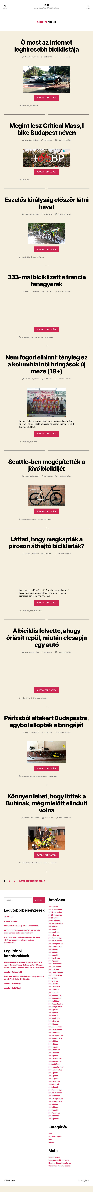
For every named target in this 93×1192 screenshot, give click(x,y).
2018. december (55, 938)
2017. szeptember (55, 972)
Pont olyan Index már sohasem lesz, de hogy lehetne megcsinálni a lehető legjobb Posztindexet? (22, 940)
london (44, 698)
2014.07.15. (48, 732)
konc (46, 5)
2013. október (54, 1096)
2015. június (53, 1044)
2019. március (54, 932)
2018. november (55, 941)
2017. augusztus (55, 975)
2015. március (54, 1050)
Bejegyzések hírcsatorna (58, 1160)
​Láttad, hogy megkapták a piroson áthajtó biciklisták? (46, 542)
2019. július (53, 926)
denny (32, 519)
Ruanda (41, 257)
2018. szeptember (55, 944)
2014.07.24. (48, 652)
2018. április (53, 955)
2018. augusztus (55, 947)
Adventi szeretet (11, 921)
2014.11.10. (48, 291)
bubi (27, 863)
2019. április (53, 929)
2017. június (53, 981)
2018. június (53, 952)
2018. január (53, 961)
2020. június (53, 918)
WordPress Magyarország (59, 1166)
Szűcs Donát (34, 476)
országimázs (52, 776)
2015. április (53, 1047)
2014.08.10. (48, 476)
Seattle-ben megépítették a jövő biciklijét (46, 465)
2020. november (55, 912)
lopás (45, 776)
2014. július (53, 1073)
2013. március (54, 1113)
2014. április (53, 1078)
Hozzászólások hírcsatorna (59, 1163)
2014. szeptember (55, 1067)
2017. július (52, 978)
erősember (34, 106)
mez (31, 442)
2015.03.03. (48, 140)
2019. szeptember (55, 924)
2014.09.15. (48, 379)
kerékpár (46, 863)
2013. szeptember (55, 1099)
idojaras (35, 257)
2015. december (55, 1027)
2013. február (54, 1116)
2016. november (55, 998)
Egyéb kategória (55, 1136)
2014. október (54, 1064)
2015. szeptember (55, 1035)
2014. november (55, 1061)
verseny (49, 519)
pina (35, 442)
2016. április (53, 1015)
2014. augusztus (55, 1070)
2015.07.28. (48, 57)
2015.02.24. (48, 214)
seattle (43, 519)
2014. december (55, 1058)
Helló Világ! (8, 917)
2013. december (55, 1090)
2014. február (54, 1084)
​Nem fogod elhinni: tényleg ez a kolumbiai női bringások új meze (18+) (46, 364)
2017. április (53, 984)
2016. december (55, 995)
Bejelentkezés (54, 1157)
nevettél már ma (35, 611)
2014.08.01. (48, 554)
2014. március (54, 1081)
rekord (43, 337)
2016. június (53, 1012)
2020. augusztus (55, 915)
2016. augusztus (55, 1007)
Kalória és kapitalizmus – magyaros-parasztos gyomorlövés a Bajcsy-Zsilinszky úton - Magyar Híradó (23, 964)
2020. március (54, 921)
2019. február (53, 935)
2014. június (53, 1076)
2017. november (54, 967)
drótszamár (38, 863)
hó (31, 257)
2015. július (53, 1041)
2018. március (54, 958)
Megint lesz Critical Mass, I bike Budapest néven (46, 129)
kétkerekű (53, 863)
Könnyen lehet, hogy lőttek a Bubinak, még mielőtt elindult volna (46, 803)
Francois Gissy (35, 337)
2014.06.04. (49, 818)
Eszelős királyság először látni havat (46, 203)
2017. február (53, 990)
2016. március (54, 1018)
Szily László (34, 57)
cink (27, 106)
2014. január (53, 1087)
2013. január (53, 1119)
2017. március (54, 987)
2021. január (53, 906)
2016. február (53, 1021)
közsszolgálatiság (36, 776)
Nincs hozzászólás (64, 57)
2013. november (55, 1093)
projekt (37, 519)
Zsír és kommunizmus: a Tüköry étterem (27, 967)
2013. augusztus (55, 1101)
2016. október (54, 1001)
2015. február (54, 1053)
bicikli (24, 106)
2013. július (53, 1104)
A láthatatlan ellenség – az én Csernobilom (21, 926)
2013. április (53, 1110)
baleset (24, 698)
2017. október (53, 969)
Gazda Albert (34, 818)
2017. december (55, 964)
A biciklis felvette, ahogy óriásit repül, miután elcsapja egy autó (46, 637)
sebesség (49, 337)
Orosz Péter (34, 214)
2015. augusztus (55, 1038)
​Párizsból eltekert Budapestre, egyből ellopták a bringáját (46, 721)
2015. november (55, 1030)
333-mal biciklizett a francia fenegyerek (46, 280)
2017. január (53, 992)
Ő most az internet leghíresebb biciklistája (46, 46)
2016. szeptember (55, 1004)
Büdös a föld (17, 972)
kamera (38, 698)
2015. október (54, 1033)
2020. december (55, 909)
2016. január (53, 1024)
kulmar (51, 1142)
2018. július (53, 949)
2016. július (53, 1010)
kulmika (7, 972)
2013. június (53, 1107)
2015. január (53, 1056)
